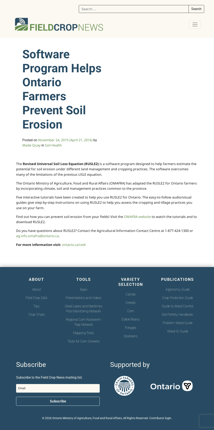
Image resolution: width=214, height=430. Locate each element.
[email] (58, 388)
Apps (83, 289)
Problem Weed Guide (177, 323)
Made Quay (31, 145)
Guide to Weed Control (177, 306)
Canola (130, 294)
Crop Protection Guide (177, 298)
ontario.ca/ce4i (74, 244)
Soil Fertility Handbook (177, 315)
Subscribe (58, 401)
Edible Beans (131, 319)
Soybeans (131, 336)
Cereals (130, 303)
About (36, 289)
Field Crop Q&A (36, 298)
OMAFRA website (137, 216)
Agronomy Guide (178, 289)
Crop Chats (36, 315)
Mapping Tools (83, 333)
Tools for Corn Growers (84, 341)
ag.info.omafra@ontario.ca (37, 236)
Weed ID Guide (177, 331)
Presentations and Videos (83, 298)
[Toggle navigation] (195, 24)
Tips (36, 306)
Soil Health (53, 145)
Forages (130, 328)
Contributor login (160, 418)
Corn (130, 311)
